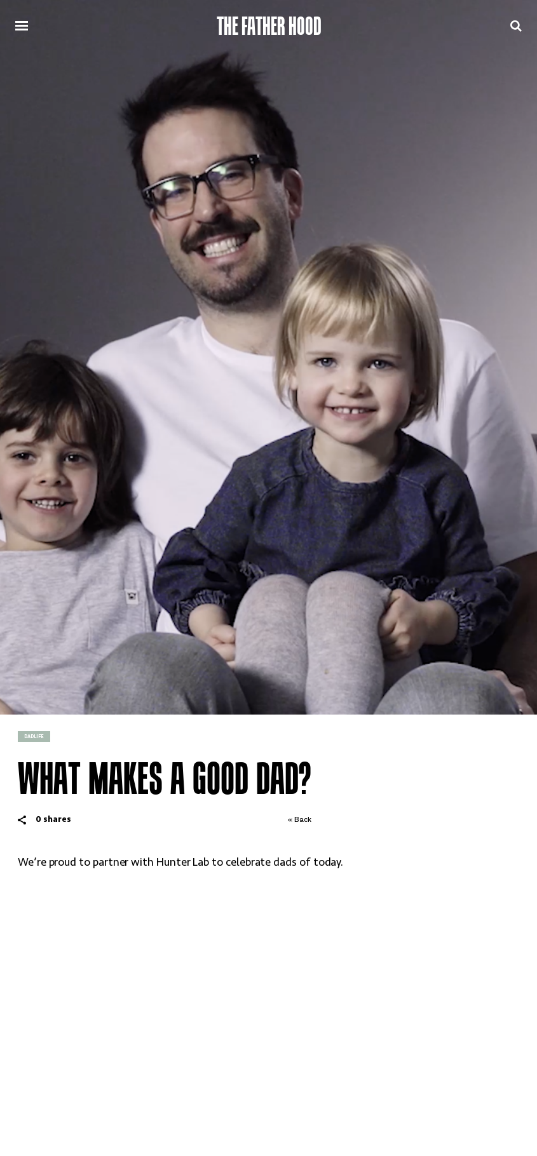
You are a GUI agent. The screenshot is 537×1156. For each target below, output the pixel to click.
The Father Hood (269, 26)
